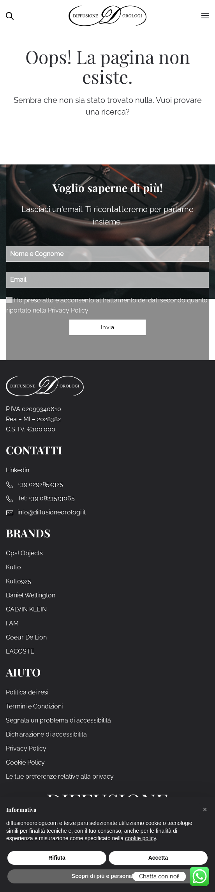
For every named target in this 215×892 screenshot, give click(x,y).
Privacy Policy (68, 310)
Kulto (13, 567)
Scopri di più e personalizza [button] (107, 876)
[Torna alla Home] (107, 15)
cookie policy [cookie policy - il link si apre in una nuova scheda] (140, 838)
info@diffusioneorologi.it (52, 512)
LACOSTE (20, 651)
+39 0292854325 (40, 484)
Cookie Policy (25, 762)
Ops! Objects (24, 553)
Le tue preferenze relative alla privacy (60, 776)
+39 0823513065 (51, 498)
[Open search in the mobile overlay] (10, 15)
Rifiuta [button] (56, 858)
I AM (12, 623)
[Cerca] (114, 141)
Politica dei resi (27, 692)
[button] (205, 809)
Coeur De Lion (26, 637)
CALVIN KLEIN (26, 609)
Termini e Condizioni (34, 706)
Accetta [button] (158, 858)
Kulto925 (18, 581)
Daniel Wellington (30, 595)
